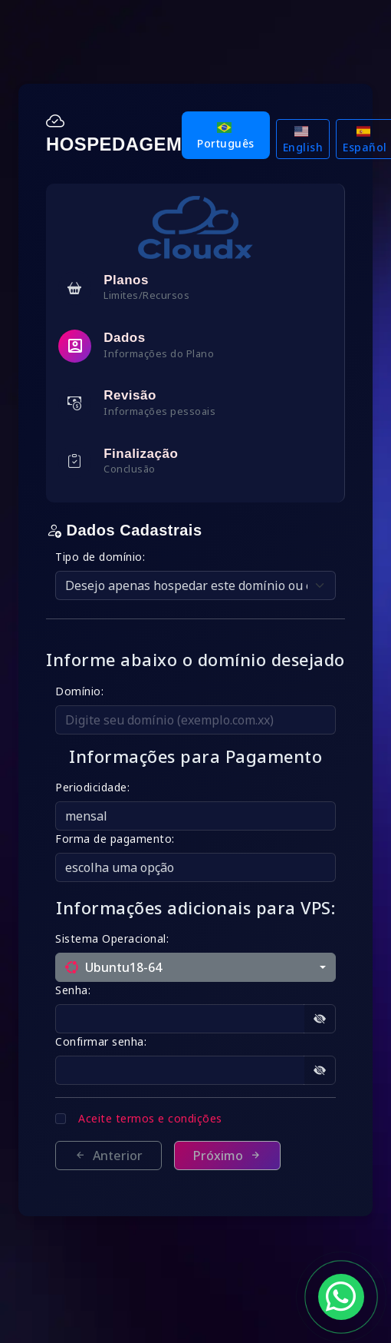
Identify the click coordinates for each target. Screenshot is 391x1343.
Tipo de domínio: (100, 556)
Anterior (108, 1155)
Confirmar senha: (100, 1041)
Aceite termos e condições (150, 1118)
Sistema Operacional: (112, 938)
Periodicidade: (92, 787)
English (303, 140)
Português (226, 136)
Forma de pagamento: (115, 838)
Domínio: (79, 691)
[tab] (195, 288)
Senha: (72, 990)
